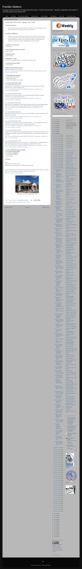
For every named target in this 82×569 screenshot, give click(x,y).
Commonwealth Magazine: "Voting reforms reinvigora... (59, 203)
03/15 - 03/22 (58, 491)
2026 (55, 121)
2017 (55, 517)
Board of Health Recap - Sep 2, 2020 (59, 272)
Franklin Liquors (71, 417)
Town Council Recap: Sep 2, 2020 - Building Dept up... (59, 262)
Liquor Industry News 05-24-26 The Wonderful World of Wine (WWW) (71, 420)
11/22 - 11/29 (58, 144)
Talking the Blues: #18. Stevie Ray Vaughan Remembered (59, 362)
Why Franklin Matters (23, 16)
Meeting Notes (34, 16)
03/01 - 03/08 (58, 495)
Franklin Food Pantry (70, 260)
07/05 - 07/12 (58, 460)
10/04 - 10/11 (58, 158)
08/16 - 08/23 (58, 449)
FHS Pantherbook (70, 221)
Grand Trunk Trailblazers (71, 326)
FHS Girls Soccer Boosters (69, 219)
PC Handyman (69, 370)
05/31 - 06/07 (58, 470)
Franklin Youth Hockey (71, 314)
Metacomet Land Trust (71, 348)
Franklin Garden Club (70, 265)
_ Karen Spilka (69, 147)
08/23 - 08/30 (58, 447)
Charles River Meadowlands (69, 184)
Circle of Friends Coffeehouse (69, 189)
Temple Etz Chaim (70, 399)
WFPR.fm (68, 409)
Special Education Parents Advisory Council (71, 388)
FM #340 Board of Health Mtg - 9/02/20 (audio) (59, 225)
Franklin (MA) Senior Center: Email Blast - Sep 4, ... (59, 181)
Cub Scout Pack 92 (70, 199)
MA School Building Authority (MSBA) (70, 342)
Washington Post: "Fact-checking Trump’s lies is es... (59, 443)
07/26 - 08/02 (58, 455)
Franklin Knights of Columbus (70, 278)
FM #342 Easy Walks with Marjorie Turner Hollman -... (59, 175)
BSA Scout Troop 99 (70, 173)
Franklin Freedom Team (71, 264)
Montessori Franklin (70, 356)
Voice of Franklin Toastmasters (69, 407)
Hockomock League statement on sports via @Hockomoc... (58, 426)
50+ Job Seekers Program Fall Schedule (58, 401)
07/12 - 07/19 (58, 459)
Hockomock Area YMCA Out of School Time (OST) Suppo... (59, 240)
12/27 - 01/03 (58, 135)
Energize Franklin (69, 211)
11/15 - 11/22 (58, 146)
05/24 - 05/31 (58, 472)
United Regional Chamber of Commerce (71, 404)
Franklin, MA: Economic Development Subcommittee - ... (59, 382)
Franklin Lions (69, 282)
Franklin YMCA (69, 309)
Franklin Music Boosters (71, 288)
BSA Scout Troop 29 (70, 171)
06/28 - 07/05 (58, 462)
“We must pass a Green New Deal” (58, 330)
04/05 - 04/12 (58, 486)
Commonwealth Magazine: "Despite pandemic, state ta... (59, 209)
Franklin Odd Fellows (70, 289)
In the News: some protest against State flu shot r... (59, 411)
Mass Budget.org (69, 346)
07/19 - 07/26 (58, 457)
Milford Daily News (70, 354)
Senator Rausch (69, 138)
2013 (55, 525)
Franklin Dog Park (70, 247)
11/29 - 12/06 (58, 142)
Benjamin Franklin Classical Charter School (71, 168)
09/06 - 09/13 (58, 165)
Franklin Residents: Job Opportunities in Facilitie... (59, 289)
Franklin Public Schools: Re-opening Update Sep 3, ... (59, 234)
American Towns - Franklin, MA (70, 161)
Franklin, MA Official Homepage (70, 318)
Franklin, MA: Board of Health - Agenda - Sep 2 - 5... (59, 387)
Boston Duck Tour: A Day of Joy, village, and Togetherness (71, 428)
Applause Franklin (70, 163)
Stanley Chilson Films (70, 391)
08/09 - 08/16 (58, 451)
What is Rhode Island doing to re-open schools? (59, 372)
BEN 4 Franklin (69, 165)
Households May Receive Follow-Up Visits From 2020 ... (59, 357)
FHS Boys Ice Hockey (70, 216)
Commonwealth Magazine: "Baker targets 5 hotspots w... (59, 245)
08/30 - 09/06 (58, 167)
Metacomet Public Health (71, 350)
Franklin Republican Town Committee (70, 297)
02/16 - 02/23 (58, 499)
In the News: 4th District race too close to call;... (59, 294)
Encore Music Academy (71, 209)
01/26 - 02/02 (58, 505)
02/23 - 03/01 (58, 497)
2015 (55, 521)
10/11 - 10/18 (58, 156)
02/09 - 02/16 (58, 501)
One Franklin (68, 363)
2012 (55, 527)
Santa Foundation (70, 382)
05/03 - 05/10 (58, 478)
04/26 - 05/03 (58, 480)
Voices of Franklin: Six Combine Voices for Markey (59, 346)
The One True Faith (71, 433)
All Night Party (69, 156)
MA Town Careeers (70, 344)
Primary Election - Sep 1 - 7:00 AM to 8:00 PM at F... (59, 392)
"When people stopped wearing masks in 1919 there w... (59, 335)
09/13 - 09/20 (58, 163)
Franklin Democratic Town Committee (70, 245)
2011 (55, 528)
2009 (55, 532)
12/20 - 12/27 (58, 136)
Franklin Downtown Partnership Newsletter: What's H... (59, 315)
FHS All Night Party (70, 213)
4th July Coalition (69, 154)
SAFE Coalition (69, 380)
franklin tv (14, 202)
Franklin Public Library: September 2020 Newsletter (59, 299)
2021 (55, 131)
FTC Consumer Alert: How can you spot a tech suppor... (59, 215)
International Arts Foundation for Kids (70, 332)
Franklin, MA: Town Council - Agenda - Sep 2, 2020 (59, 420)
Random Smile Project (71, 374)
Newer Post (8, 207)
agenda (10, 202)
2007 (55, 536)
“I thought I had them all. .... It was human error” (58, 186)
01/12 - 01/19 (58, 509)
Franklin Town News (70, 305)
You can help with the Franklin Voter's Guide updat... (59, 277)
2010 (55, 530)
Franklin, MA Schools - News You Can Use (71, 324)
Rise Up (67, 375)
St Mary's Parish (69, 390)
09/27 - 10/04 (58, 160)
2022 (55, 129)
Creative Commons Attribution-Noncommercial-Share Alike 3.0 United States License (57, 548)
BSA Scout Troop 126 (70, 170)
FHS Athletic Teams (70, 214)
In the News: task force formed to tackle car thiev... (59, 376)
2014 (55, 523)
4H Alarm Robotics (70, 152)
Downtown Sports (70, 206)
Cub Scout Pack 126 (70, 197)
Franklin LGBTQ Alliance (71, 280)
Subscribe (13, 16)
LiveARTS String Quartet (71, 337)
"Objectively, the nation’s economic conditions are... (59, 197)
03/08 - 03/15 (58, 493)
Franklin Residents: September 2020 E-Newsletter (59, 320)
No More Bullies (69, 358)
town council (26, 202)
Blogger (49, 565)
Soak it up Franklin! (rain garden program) (71, 385)
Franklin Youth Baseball (71, 310)
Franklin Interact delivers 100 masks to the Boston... (58, 416)
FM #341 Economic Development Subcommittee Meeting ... (59, 220)
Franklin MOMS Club (70, 286)
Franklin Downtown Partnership (70, 250)
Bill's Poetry (70, 445)
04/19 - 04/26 (58, 482)
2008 (55, 534)
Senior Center (20, 202)
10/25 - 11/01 (58, 152)
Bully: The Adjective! (70, 178)
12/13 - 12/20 (58, 138)
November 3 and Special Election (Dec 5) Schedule (59, 192)
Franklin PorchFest (70, 291)
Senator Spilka (69, 145)
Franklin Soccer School (71, 303)
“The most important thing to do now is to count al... (58, 325)
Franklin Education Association (70, 253)
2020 (55, 133)
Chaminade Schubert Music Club (70, 181)
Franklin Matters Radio (71, 284)
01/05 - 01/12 (58, 511)
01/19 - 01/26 (58, 507)
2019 (55, 513)
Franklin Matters (11, 6)
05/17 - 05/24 (58, 474)
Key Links (61, 16)
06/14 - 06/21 (58, 466)
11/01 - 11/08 (58, 150)
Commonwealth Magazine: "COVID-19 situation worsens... (58, 283)
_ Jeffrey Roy (69, 143)
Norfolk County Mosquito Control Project (71, 360)
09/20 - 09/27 (58, 161)
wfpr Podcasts (44, 16)
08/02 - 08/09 (58, 453)
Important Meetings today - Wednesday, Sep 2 (59, 310)
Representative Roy (70, 141)
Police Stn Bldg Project (71, 372)
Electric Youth (69, 207)
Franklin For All (69, 262)
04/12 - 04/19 (58, 484)
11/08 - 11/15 (58, 148)
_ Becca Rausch (69, 140)
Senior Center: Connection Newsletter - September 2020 (59, 304)
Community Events (71, 16)
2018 (55, 515)
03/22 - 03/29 (58, 489)
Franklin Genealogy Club (71, 267)
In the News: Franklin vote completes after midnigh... (59, 251)
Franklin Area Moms (70, 233)
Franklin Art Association (71, 238)
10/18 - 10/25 (58, 154)
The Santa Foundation (71, 401)
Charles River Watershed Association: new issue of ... (59, 406)
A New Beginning (71, 426)
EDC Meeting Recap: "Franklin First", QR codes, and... (59, 267)
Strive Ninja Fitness (70, 396)
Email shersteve (69, 128)
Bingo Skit (69, 434)
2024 (55, 125)
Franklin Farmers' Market (71, 256)
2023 (55, 127)
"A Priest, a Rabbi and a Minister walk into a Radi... (59, 432)
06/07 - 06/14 (58, 468)
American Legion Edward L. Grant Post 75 (71, 158)
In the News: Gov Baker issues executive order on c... (59, 438)
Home (6, 16)
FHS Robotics (69, 222)
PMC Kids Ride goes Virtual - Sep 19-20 (58, 397)
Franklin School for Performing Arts (70, 301)
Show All (75, 450)
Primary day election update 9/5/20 (59, 170)
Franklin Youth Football (71, 312)
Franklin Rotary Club (70, 299)
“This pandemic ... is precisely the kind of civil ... (59, 367)
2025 (55, 123)
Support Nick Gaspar (70, 398)
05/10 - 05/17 (58, 476)
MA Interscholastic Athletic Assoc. (70, 339)
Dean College (69, 201)
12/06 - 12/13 (58, 140)
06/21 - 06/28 (58, 464)
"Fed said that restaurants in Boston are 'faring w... (58, 256)
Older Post (46, 207)
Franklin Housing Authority (69, 273)
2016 (55, 519)
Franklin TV (68, 307)
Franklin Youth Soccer (70, 316)
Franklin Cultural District (71, 242)
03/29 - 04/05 (58, 488)
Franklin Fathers (69, 258)
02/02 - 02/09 (58, 503)
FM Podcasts (53, 16)
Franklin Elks (68, 255)
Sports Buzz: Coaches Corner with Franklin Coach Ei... (59, 351)
